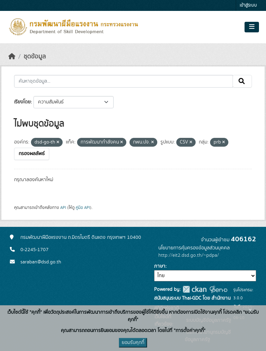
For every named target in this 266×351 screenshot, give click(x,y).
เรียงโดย (22, 102)
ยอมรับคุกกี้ (133, 342)
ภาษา (159, 266)
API (63, 207)
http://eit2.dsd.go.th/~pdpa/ (188, 255)
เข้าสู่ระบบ (248, 5)
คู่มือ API (83, 207)
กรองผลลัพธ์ (32, 153)
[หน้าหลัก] (11, 56)
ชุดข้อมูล (35, 56)
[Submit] (242, 81)
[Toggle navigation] (252, 27)
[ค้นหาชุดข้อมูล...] (123, 81)
